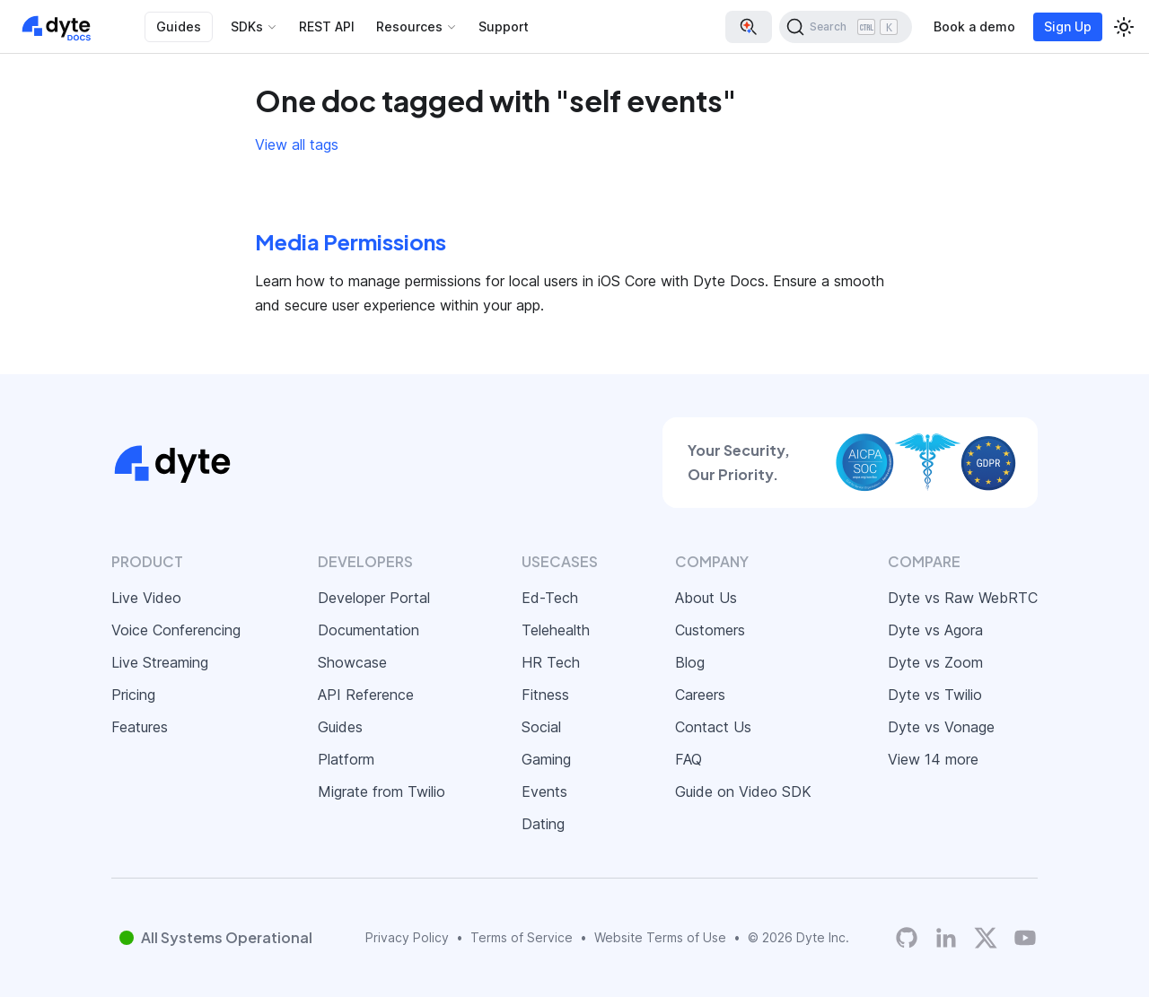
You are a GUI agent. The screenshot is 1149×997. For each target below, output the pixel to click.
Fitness (545, 695)
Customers (710, 630)
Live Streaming (159, 662)
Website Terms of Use (660, 937)
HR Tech (551, 662)
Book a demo (974, 26)
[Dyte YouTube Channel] (1025, 938)
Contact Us (713, 727)
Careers (700, 695)
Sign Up (1068, 26)
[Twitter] (985, 937)
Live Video (146, 598)
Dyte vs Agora (935, 630)
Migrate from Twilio (381, 791)
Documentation (368, 630)
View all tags (296, 144)
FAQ (688, 759)
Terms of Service (521, 937)
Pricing (133, 695)
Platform (346, 759)
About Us (706, 598)
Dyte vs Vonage (941, 727)
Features (139, 727)
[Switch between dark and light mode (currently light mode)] (1124, 27)
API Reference (366, 695)
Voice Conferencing (176, 630)
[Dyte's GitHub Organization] (906, 938)
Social (541, 727)
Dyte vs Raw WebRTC (963, 598)
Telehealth (556, 630)
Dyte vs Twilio (935, 695)
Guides (178, 26)
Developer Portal (374, 598)
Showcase (352, 662)
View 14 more (933, 759)
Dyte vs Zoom (935, 662)
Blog (690, 662)
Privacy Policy (407, 937)
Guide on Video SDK (743, 791)
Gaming (546, 759)
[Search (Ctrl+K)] (845, 27)
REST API (327, 26)
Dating (543, 824)
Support (503, 26)
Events (544, 791)
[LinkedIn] (946, 938)
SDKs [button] (247, 26)
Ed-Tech (550, 598)
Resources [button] (409, 26)
